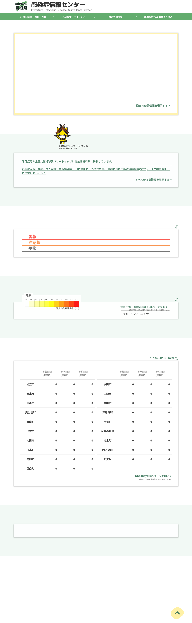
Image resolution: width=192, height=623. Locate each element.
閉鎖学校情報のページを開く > (153, 476)
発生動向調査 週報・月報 (32, 16)
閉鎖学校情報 (115, 16)
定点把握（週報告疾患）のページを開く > (145, 307)
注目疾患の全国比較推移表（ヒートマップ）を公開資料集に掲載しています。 (68, 161)
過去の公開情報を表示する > (153, 105)
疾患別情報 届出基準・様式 (158, 16)
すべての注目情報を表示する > (154, 179)
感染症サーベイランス (73, 16)
